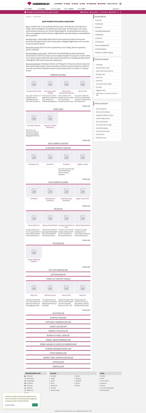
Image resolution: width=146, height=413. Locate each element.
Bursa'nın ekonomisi (33, 64)
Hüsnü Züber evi (33, 225)
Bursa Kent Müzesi (102, 122)
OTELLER (98, 20)
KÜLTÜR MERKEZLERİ (102, 45)
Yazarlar (104, 12)
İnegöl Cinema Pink (82, 199)
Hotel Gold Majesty (102, 128)
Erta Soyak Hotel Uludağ (50, 92)
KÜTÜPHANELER (100, 49)
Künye (101, 378)
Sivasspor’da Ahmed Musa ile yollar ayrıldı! (42, 12)
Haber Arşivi (29, 381)
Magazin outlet (82, 164)
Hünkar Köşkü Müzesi (82, 225)
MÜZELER (98, 38)
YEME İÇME (99, 24)
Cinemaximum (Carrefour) (50, 199)
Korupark (66, 164)
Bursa (28, 27)
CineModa (33, 199)
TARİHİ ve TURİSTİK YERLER (104, 53)
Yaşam (67, 4)
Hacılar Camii (66, 295)
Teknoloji (91, 4)
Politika (102, 4)
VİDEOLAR (85, 12)
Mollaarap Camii (50, 295)
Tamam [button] (35, 405)
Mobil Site (28, 390)
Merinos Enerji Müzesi (50, 225)
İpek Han (83, 295)
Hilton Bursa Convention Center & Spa (66, 92)
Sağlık (77, 376)
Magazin (77, 378)
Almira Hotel (82, 91)
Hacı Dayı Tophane (33, 126)
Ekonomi (77, 381)
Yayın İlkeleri (104, 381)
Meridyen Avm (34, 164)
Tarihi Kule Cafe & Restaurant (50, 126)
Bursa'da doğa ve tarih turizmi (36, 53)
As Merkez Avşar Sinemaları (66, 199)
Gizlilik (102, 385)
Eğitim (77, 385)
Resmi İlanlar (112, 4)
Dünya (77, 383)
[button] (119, 3)
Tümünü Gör (86, 106)
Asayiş (75, 4)
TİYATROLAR (99, 42)
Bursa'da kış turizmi (32, 47)
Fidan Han (33, 295)
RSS (26, 393)
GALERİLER (94, 12)
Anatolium (50, 164)
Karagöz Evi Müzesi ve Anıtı (66, 226)
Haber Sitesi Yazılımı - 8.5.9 (83, 411)
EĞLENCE (98, 27)
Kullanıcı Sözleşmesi (106, 388)
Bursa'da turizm (31, 39)
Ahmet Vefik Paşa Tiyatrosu (34, 260)
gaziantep (116, 9)
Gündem (58, 4)
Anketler (28, 388)
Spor (82, 4)
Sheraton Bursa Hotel (33, 91)
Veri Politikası (104, 390)
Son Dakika (29, 378)
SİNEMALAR (99, 35)
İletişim (112, 12)
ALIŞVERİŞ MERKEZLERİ (102, 31)
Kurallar (102, 383)
